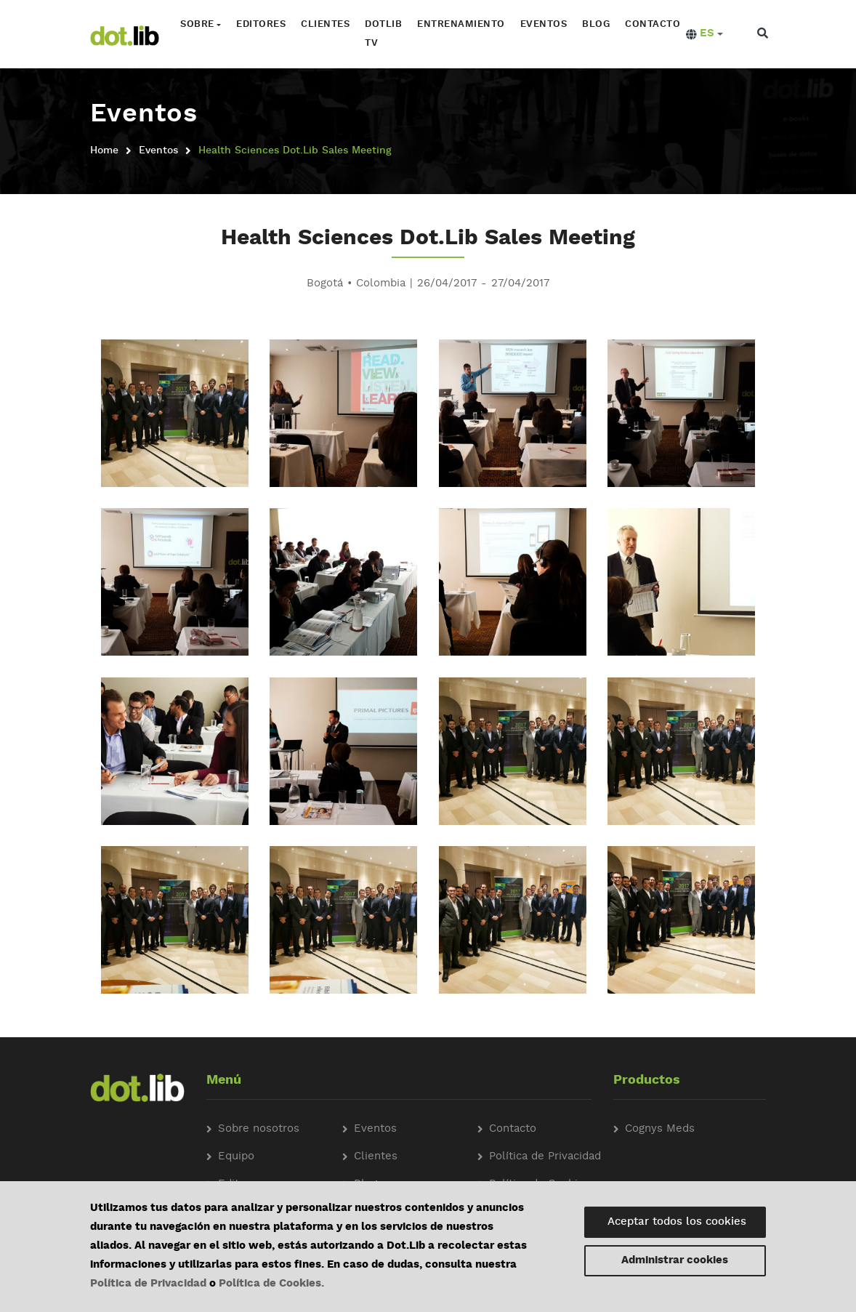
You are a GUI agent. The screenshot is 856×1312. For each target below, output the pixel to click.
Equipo (236, 1156)
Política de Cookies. (271, 1284)
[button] (704, 34)
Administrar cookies (674, 1260)
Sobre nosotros (258, 1129)
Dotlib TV (383, 34)
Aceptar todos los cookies (676, 1222)
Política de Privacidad (148, 1284)
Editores (261, 24)
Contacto (652, 24)
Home (104, 150)
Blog (596, 24)
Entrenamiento (461, 24)
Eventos (544, 24)
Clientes (325, 24)
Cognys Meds (660, 1129)
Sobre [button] (197, 24)
